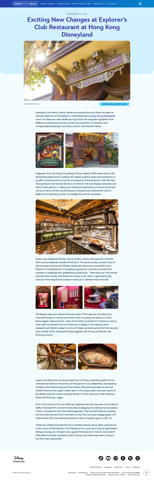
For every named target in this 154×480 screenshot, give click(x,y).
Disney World (47, 4)
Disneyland (63, 4)
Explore (111, 4)
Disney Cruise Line (81, 4)
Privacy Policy (83, 473)
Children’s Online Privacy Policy (96, 475)
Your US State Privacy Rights (131, 473)
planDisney (108, 467)
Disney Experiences (96, 467)
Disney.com (136, 467)
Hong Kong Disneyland (103, 116)
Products (98, 4)
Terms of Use (72, 473)
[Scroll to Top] (146, 472)
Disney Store (118, 467)
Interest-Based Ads (134, 475)
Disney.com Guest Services (116, 475)
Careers (127, 467)
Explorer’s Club (68, 116)
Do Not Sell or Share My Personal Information (104, 473)
